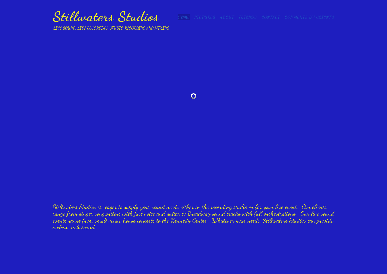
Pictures (204, 17)
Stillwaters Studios (106, 16)
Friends (248, 17)
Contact (270, 17)
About (227, 17)
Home (184, 17)
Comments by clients (309, 17)
